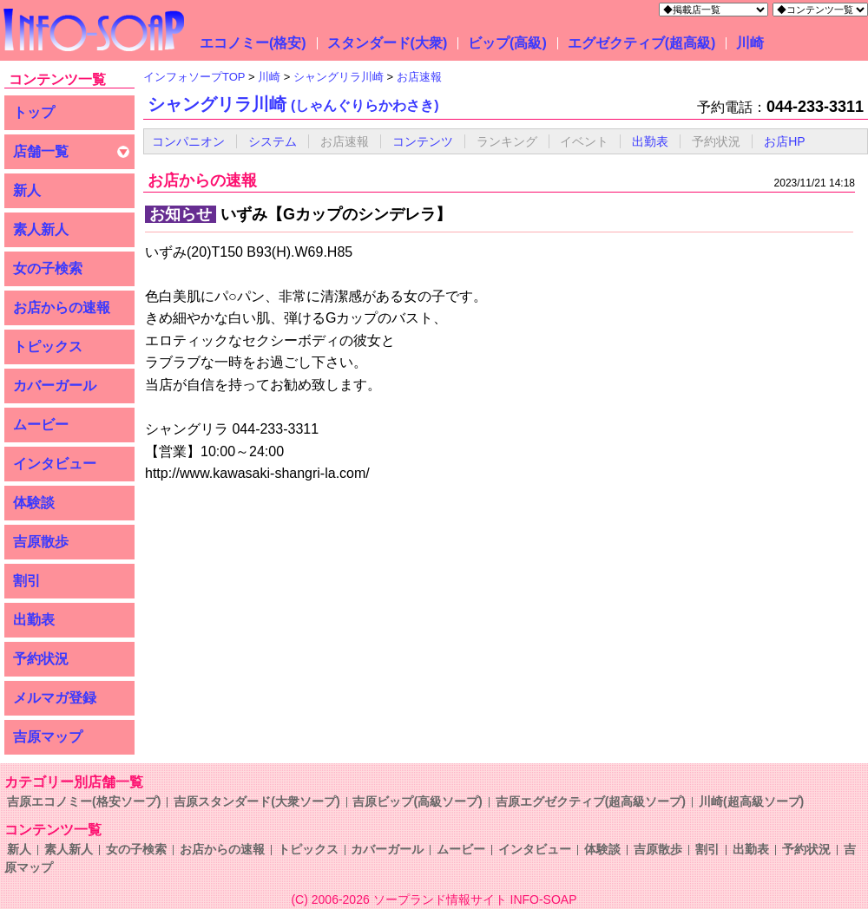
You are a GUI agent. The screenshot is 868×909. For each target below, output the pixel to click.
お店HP (784, 141)
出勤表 (34, 619)
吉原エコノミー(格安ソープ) (84, 801)
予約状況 (41, 658)
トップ (34, 112)
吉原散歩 (41, 541)
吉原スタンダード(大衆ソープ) (256, 801)
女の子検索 (47, 268)
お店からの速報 (61, 307)
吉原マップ (47, 736)
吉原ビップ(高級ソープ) (417, 801)
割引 (27, 580)
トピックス (47, 346)
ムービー (41, 424)
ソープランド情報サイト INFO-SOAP (475, 899)
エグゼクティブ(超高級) (642, 43)
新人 (27, 190)
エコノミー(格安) (253, 43)
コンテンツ (422, 141)
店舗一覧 (41, 151)
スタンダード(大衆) (387, 43)
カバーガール (54, 385)
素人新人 (41, 229)
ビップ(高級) (507, 43)
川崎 (750, 43)
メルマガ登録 (54, 697)
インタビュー (54, 463)
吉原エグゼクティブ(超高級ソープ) (591, 801)
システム (272, 141)
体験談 (34, 502)
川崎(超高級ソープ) (751, 801)
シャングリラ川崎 (293, 104)
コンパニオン (188, 141)
